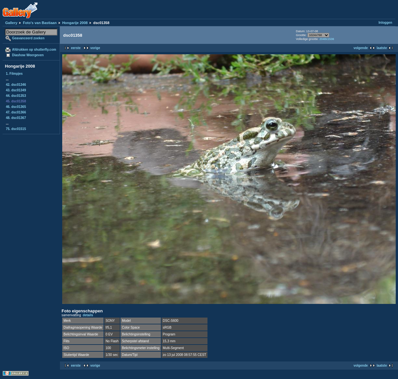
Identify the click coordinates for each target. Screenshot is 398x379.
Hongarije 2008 (75, 23)
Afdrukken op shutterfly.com (34, 49)
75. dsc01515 (16, 129)
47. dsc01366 (16, 112)
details (88, 315)
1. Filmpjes (14, 73)
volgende (360, 48)
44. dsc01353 (16, 96)
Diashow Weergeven (28, 55)
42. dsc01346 (16, 84)
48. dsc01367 (16, 118)
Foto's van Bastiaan (39, 23)
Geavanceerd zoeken (28, 38)
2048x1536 (327, 39)
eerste (75, 48)
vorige (95, 48)
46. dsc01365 (16, 107)
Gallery (11, 23)
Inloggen (385, 22)
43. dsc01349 (16, 90)
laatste (382, 48)
